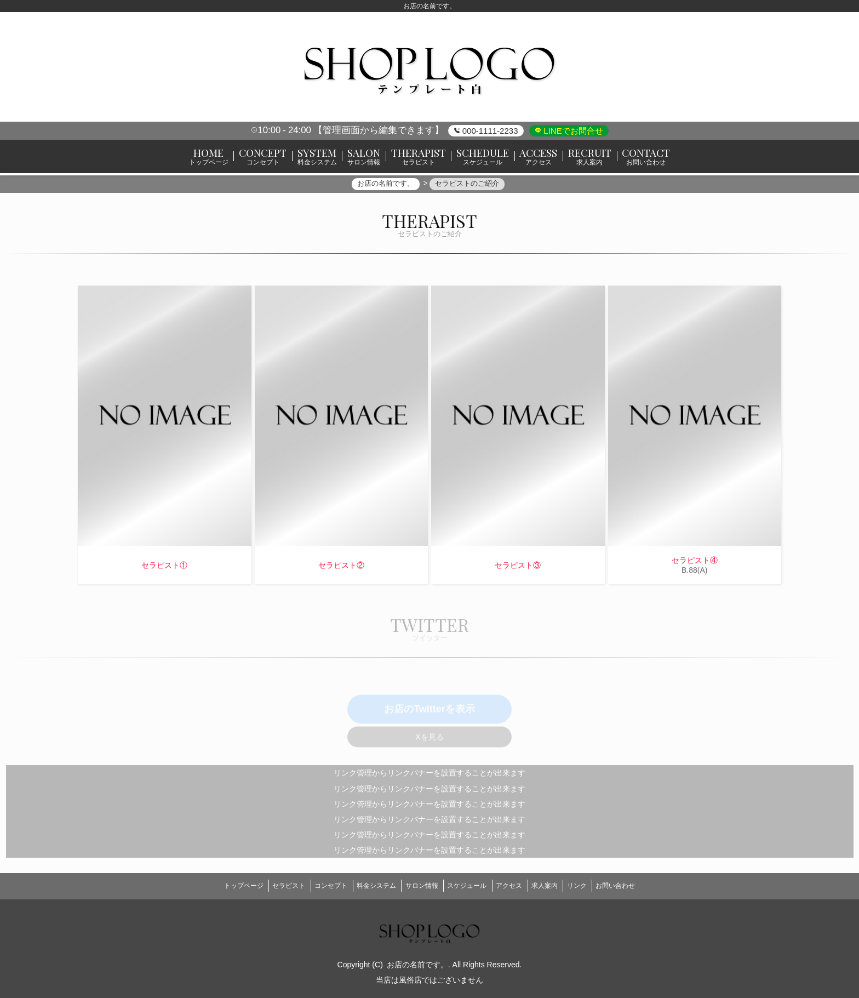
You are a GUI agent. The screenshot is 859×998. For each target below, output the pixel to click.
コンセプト (316, 885)
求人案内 (559, 885)
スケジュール (470, 885)
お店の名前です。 (417, 961)
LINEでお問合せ (572, 130)
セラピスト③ (518, 569)
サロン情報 (418, 885)
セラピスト (268, 885)
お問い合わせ (641, 885)
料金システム (367, 885)
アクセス (518, 885)
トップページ (217, 885)
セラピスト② (341, 569)
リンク (597, 885)
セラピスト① (164, 569)
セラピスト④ (695, 564)
